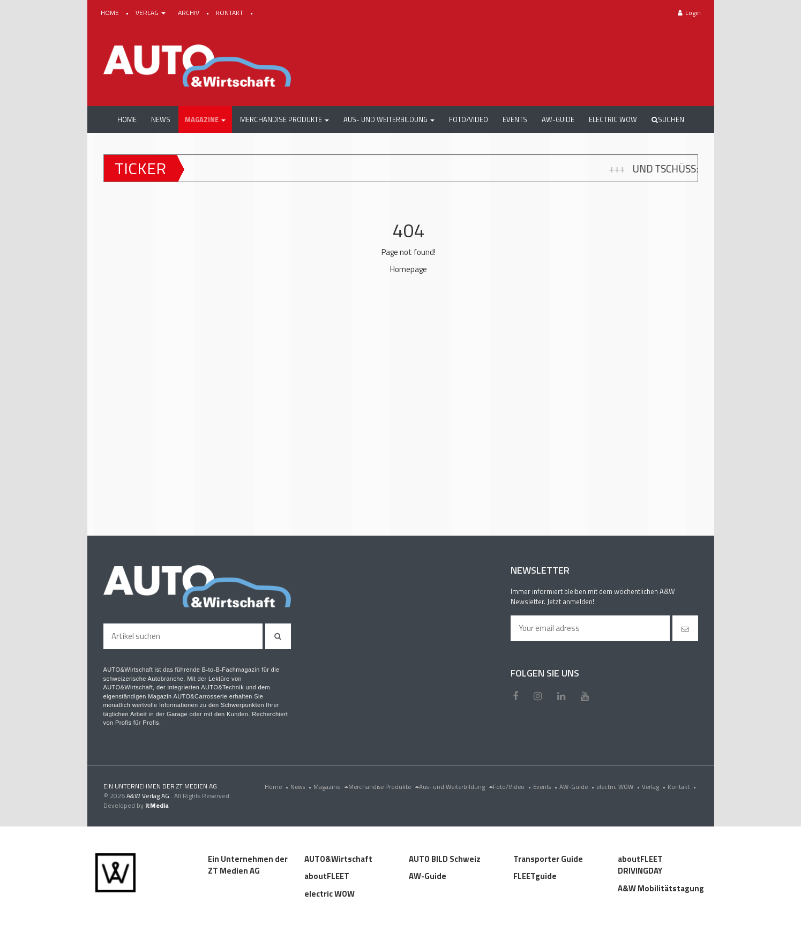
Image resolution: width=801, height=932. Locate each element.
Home (277, 786)
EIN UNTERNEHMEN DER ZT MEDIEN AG (160, 786)
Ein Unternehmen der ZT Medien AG (248, 865)
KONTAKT (230, 12)
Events (546, 786)
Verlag (655, 786)
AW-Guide (577, 786)
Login (689, 12)
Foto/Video (513, 786)
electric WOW (619, 786)
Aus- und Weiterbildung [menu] (456, 786)
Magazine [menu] (330, 786)
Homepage (408, 269)
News (301, 786)
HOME (111, 12)
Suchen (668, 119)
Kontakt (683, 786)
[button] (205, 119)
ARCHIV (189, 12)
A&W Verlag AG (148, 796)
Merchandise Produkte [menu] (383, 786)
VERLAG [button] (151, 12)
